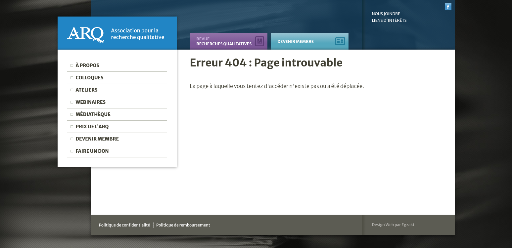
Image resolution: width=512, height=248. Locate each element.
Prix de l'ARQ (92, 127)
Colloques (89, 78)
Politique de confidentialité (124, 225)
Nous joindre (386, 14)
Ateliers (86, 90)
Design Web (383, 224)
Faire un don (92, 151)
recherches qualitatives (224, 41)
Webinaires (90, 102)
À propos (87, 65)
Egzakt (407, 224)
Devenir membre (97, 139)
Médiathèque (92, 114)
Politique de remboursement (183, 225)
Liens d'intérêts (389, 20)
